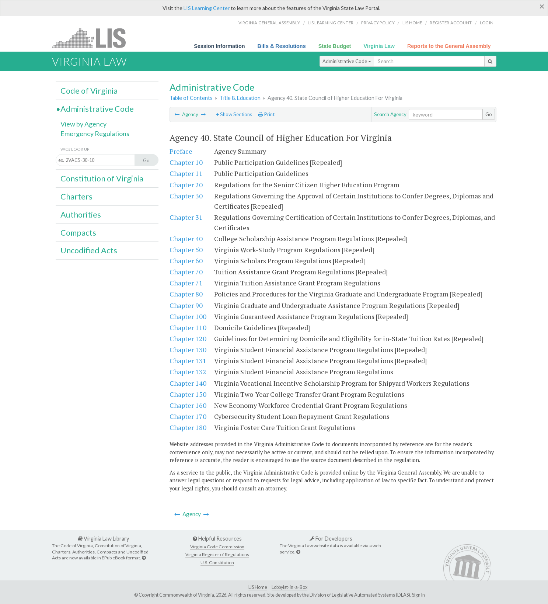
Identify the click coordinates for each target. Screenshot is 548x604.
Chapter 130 (188, 349)
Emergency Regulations (94, 133)
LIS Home (257, 587)
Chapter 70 (186, 271)
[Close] (542, 6)
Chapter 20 (186, 184)
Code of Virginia (89, 91)
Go (488, 114)
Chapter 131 (188, 360)
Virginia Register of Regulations (217, 554)
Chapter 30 (186, 195)
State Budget (334, 46)
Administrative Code (346, 61)
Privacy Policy (378, 22)
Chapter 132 (188, 371)
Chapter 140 (188, 383)
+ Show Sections (234, 114)
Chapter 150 (188, 394)
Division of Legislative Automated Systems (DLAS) (360, 595)
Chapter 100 (188, 316)
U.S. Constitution (217, 562)
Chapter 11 (186, 173)
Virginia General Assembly (269, 22)
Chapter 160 (188, 405)
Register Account (451, 22)
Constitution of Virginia (101, 178)
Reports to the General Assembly (449, 46)
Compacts (78, 232)
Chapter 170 (188, 416)
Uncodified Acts (88, 250)
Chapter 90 (186, 305)
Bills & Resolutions (282, 46)
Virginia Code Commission (217, 546)
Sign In (418, 595)
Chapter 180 (188, 427)
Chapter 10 (186, 162)
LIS (93, 38)
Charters (76, 196)
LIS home (412, 22)
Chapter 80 (186, 293)
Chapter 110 (188, 327)
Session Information (219, 46)
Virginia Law (379, 46)
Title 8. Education (240, 98)
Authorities (80, 214)
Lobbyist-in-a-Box (289, 587)
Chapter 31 (186, 217)
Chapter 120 (188, 338)
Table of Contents (191, 98)
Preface (181, 151)
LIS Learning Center (207, 8)
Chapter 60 (186, 260)
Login (486, 22)
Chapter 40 (186, 238)
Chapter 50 (186, 249)
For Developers (331, 538)
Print (266, 114)
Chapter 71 (186, 282)
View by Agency (83, 124)
